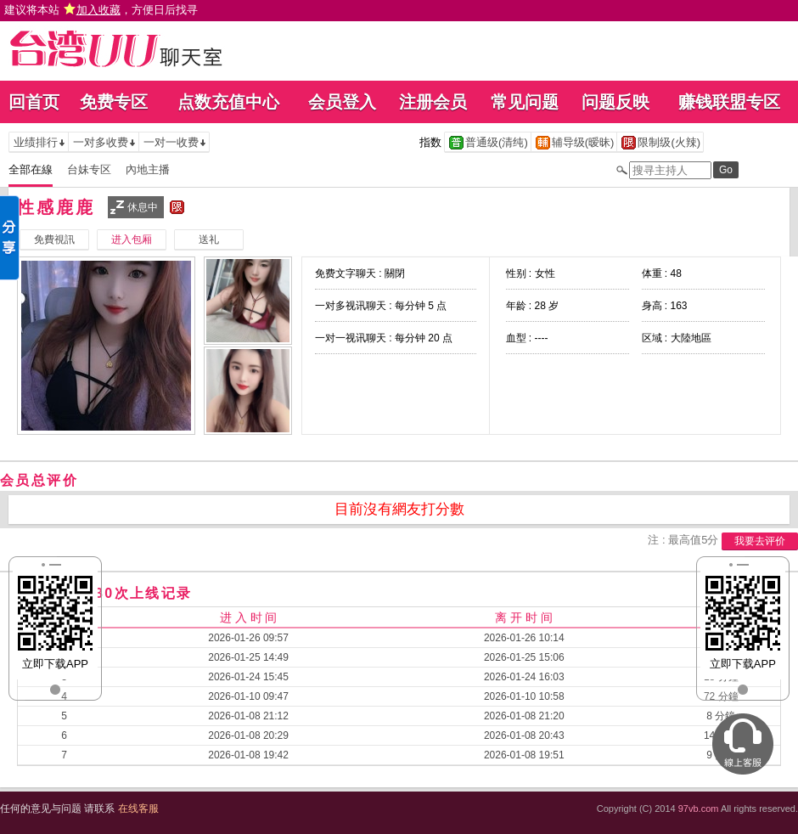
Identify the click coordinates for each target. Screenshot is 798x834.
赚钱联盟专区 (729, 102)
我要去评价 (759, 541)
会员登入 (342, 102)
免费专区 (114, 102)
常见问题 (525, 102)
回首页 (33, 102)
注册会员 (433, 102)
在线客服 (138, 808)
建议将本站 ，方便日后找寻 (101, 9)
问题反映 (615, 102)
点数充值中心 (228, 102)
